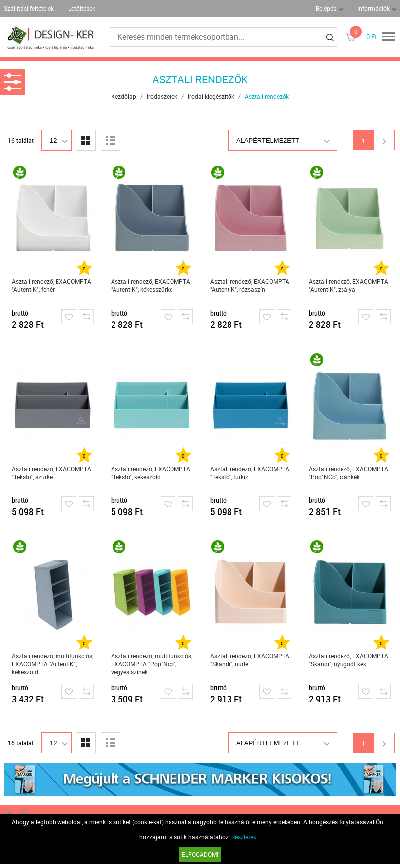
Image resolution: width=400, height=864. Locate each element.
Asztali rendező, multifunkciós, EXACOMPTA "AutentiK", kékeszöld (52, 664)
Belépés (326, 8)
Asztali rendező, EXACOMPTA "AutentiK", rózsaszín (249, 285)
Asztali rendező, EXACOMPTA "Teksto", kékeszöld (150, 473)
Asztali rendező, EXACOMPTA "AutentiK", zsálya (348, 285)
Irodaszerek (162, 96)
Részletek (243, 837)
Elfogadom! (200, 854)
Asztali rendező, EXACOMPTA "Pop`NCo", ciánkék (348, 473)
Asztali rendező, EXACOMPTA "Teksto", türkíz (249, 473)
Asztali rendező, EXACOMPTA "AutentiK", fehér (51, 285)
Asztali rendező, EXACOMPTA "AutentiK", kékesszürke (150, 285)
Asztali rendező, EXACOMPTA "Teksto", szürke (51, 473)
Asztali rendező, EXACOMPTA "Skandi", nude (249, 660)
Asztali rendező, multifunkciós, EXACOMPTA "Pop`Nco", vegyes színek (151, 664)
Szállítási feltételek (29, 8)
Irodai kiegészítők (211, 96)
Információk (373, 8)
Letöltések (81, 8)
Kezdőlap (123, 96)
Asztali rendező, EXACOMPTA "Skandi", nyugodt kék (348, 660)
